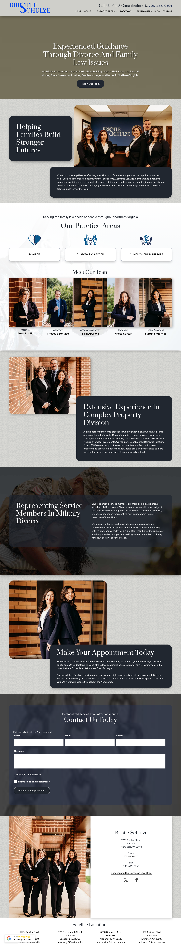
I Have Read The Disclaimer (34, 781)
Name (17, 735)
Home (78, 11)
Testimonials (144, 11)
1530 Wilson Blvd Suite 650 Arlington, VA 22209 (151, 935)
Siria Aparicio (90, 333)
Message (19, 751)
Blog (157, 11)
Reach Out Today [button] (90, 83)
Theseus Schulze (58, 333)
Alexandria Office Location (111, 942)
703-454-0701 (160, 6)
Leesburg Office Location (70, 942)
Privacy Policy (34, 774)
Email (69, 735)
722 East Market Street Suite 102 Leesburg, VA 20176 (70, 935)
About (87, 11)
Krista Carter (123, 333)
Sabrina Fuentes (155, 333)
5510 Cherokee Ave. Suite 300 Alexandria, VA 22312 (111, 935)
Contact (167, 11)
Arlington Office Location (151, 942)
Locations (125, 11)
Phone (119, 735)
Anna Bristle (25, 333)
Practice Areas (106, 11)
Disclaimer (19, 774)
